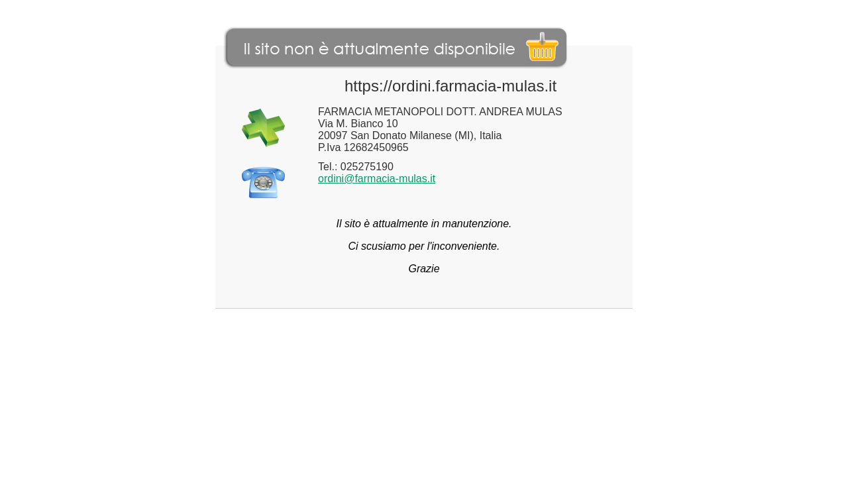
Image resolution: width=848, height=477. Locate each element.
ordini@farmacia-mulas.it (376, 178)
